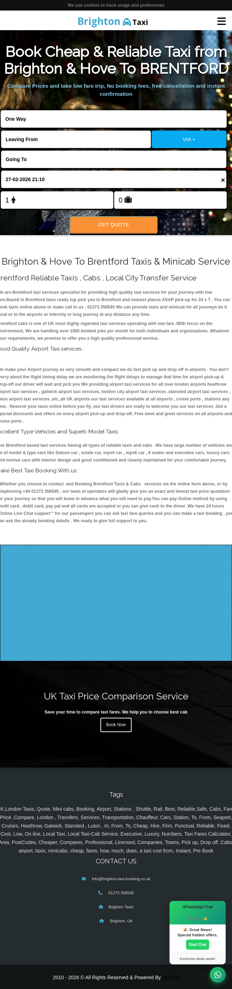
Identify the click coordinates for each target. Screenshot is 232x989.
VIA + (189, 139)
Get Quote (113, 224)
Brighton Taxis (120, 907)
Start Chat (197, 944)
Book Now (116, 724)
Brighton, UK (121, 921)
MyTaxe (170, 977)
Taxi (112, 21)
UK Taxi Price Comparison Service (116, 696)
